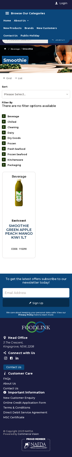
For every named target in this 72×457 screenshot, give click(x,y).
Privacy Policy (25, 315)
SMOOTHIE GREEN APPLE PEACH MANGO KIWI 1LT (19, 232)
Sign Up (38, 303)
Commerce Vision (28, 434)
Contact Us (13, 367)
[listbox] (36, 94)
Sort (4, 86)
